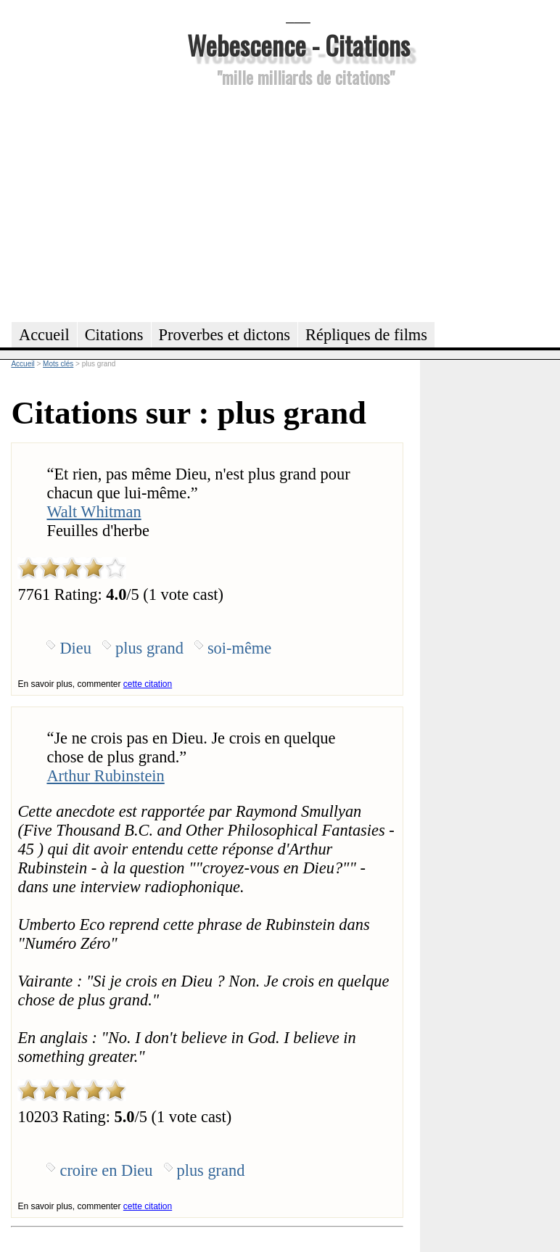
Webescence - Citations (298, 44)
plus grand (149, 648)
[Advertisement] (298, 202)
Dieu (75, 648)
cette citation (147, 684)
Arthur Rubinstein (105, 776)
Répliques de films (366, 335)
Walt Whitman (93, 512)
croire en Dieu (105, 1170)
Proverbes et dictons (225, 335)
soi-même (239, 648)
